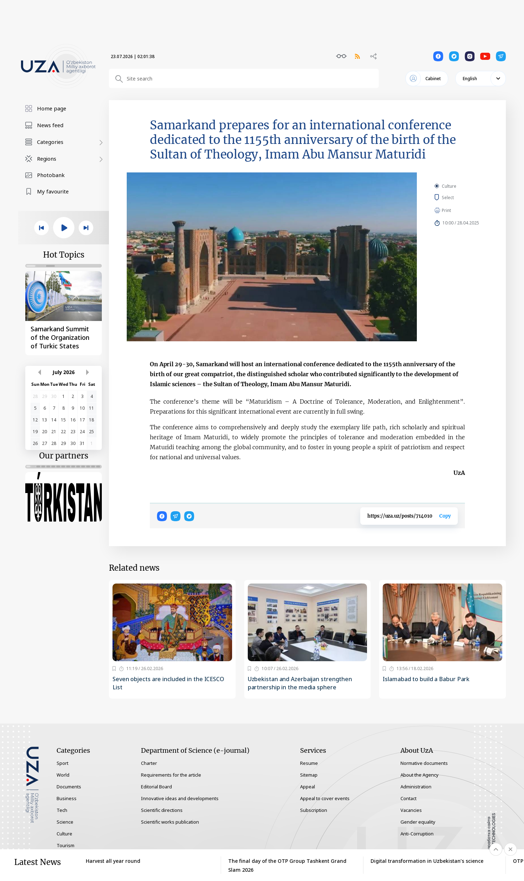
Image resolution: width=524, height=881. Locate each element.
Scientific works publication (170, 822)
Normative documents (424, 763)
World (63, 775)
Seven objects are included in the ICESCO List (168, 683)
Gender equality (417, 822)
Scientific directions (162, 810)
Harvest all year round (113, 860)
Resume (309, 763)
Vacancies (411, 810)
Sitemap (309, 775)
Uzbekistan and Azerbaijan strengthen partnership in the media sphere (300, 683)
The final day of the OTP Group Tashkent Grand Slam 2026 (287, 865)
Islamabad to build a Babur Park (426, 679)
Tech (62, 810)
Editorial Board (156, 786)
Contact (408, 798)
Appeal (307, 786)
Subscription (313, 810)
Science (65, 822)
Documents (69, 786)
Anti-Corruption (417, 833)
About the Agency (419, 775)
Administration (415, 786)
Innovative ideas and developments (180, 798)
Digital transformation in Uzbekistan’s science (427, 860)
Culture (449, 186)
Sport (62, 763)
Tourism (65, 845)
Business (67, 798)
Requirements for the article (171, 775)
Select (456, 197)
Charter (149, 763)
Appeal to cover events (325, 798)
